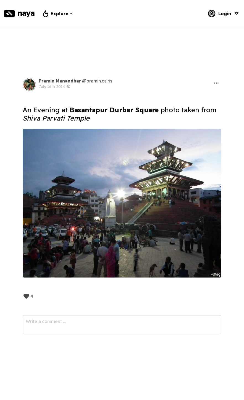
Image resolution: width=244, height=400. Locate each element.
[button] (216, 83)
